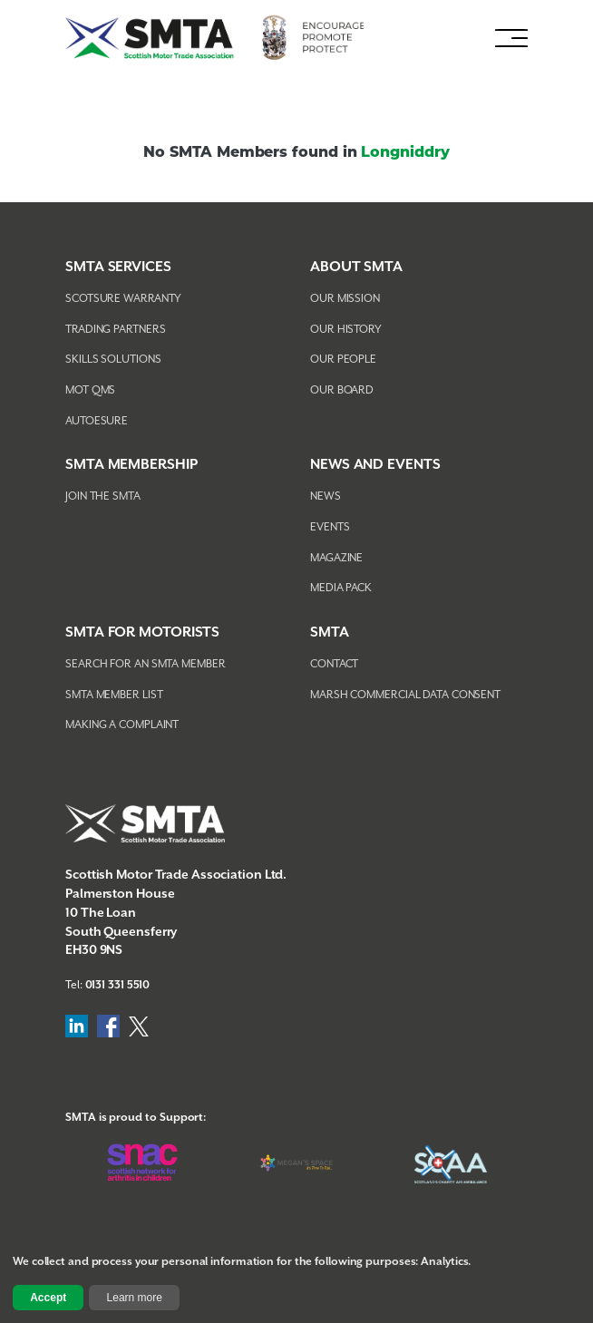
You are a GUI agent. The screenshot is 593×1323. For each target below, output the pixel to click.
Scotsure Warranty (123, 299)
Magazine (336, 558)
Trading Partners (115, 329)
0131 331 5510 (118, 985)
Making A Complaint (122, 725)
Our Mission (345, 299)
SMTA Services (118, 267)
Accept (48, 1297)
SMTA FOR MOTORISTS (142, 632)
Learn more (134, 1297)
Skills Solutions (112, 359)
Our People (343, 359)
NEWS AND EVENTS (375, 464)
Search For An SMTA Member (145, 664)
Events (329, 527)
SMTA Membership (131, 464)
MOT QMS (90, 390)
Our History (346, 329)
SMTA (329, 632)
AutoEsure (96, 421)
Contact (334, 664)
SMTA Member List (113, 695)
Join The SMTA (103, 496)
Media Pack (341, 588)
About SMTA (356, 267)
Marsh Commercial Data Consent (405, 695)
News (325, 496)
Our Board (342, 390)
